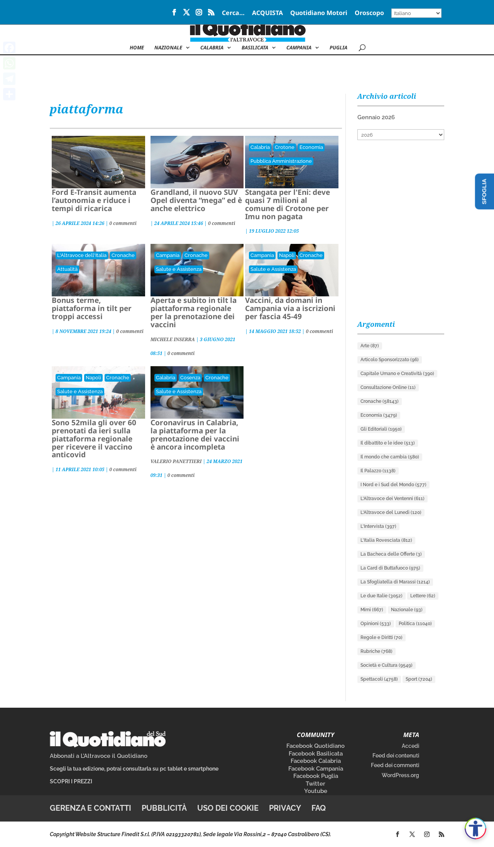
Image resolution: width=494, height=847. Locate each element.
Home (137, 48)
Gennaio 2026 (376, 117)
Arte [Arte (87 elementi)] (369, 345)
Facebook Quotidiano (315, 745)
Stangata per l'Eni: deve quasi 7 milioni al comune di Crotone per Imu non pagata (287, 204)
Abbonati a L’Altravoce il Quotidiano (98, 755)
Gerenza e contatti (90, 808)
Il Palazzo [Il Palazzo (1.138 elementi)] (378, 470)
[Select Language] (416, 13)
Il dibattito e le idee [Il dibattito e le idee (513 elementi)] (387, 443)
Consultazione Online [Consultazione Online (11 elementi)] (388, 387)
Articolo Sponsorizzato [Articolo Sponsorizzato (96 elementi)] (389, 359)
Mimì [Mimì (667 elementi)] (371, 609)
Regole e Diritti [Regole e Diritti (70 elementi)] (381, 637)
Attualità (67, 269)
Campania (298, 48)
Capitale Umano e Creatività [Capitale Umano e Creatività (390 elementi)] (397, 373)
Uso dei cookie (228, 808)
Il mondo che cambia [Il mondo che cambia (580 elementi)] (389, 457)
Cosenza (190, 377)
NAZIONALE (168, 48)
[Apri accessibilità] (475, 828)
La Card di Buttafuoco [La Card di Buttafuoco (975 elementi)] (390, 568)
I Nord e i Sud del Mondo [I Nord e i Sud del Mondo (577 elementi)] (393, 484)
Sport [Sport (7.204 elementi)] (419, 679)
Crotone (284, 147)
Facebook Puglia (315, 776)
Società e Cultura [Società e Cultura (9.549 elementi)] (386, 665)
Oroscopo (369, 13)
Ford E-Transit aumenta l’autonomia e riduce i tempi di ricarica (94, 200)
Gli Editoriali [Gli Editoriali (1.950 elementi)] (381, 429)
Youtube (315, 791)
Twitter (315, 783)
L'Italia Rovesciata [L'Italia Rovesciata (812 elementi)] (386, 540)
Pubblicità (164, 808)
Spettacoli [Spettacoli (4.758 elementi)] (379, 679)
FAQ (318, 808)
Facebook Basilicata (316, 753)
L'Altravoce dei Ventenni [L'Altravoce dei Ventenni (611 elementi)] (392, 498)
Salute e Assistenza (178, 269)
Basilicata (255, 48)
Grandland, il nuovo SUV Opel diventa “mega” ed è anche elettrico (196, 200)
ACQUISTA (267, 13)
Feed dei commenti (395, 765)
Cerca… (233, 13)
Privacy (285, 808)
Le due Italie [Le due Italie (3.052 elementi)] (381, 595)
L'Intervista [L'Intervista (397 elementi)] (378, 526)
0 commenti (123, 223)
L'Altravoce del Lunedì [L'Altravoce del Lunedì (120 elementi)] (390, 512)
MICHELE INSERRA (173, 339)
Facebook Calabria (316, 760)
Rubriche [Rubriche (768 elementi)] (376, 651)
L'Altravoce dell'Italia (82, 255)
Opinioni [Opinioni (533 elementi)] (375, 623)
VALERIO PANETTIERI (176, 461)
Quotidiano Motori (318, 13)
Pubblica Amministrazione (281, 161)
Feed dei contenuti (395, 755)
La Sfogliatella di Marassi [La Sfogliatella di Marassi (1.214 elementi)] (395, 582)
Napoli (286, 255)
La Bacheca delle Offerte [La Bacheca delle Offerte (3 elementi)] (391, 554)
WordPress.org (400, 775)
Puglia (338, 48)
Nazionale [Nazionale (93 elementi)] (407, 609)
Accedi (410, 746)
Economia (311, 147)
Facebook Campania (315, 768)
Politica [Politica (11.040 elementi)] (415, 623)
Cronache (123, 255)
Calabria (211, 48)
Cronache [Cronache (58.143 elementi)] (379, 401)
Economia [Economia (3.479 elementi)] (378, 415)
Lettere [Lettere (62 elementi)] (422, 595)
